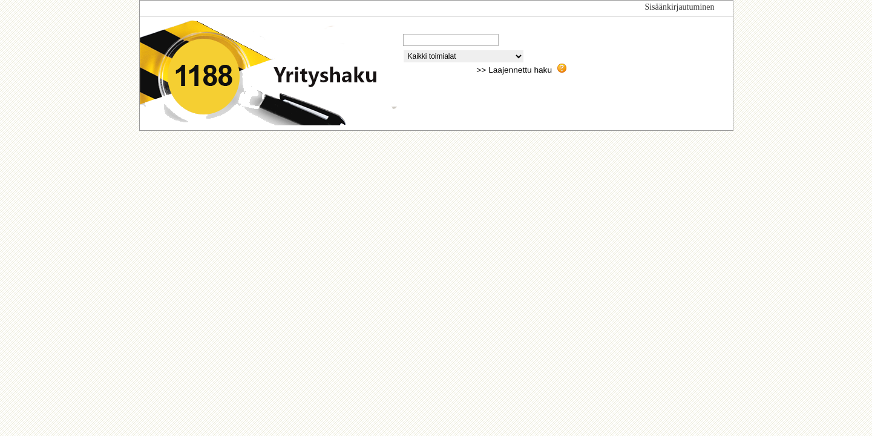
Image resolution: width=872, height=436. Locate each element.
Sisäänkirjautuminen (679, 7)
